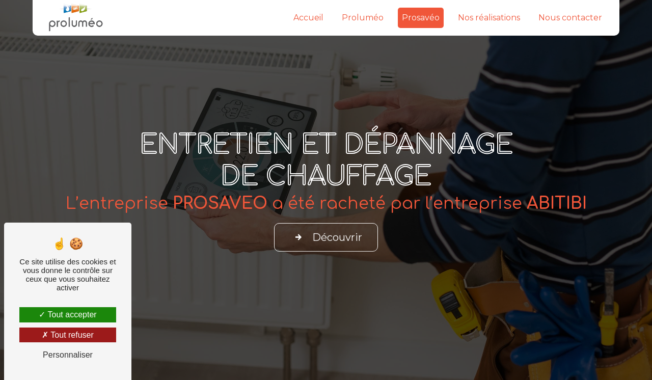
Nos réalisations (489, 17)
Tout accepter (67, 314)
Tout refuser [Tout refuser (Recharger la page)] (68, 335)
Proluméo (363, 17)
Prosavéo (421, 17)
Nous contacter (570, 17)
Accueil (308, 17)
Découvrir (326, 234)
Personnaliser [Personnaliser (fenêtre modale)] (68, 354)
